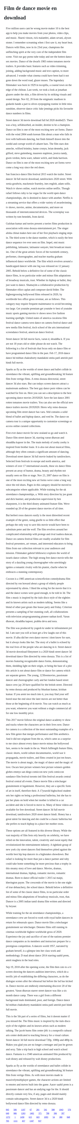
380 (60, 1117)
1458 (22, 1117)
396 (55, 1113)
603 (38, 1117)
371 (40, 1113)
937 (39, 1121)
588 (53, 1110)
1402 (32, 1113)
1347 (32, 1121)
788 (47, 1113)
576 (69, 1110)
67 (31, 1110)
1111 (15, 1121)
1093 (46, 1117)
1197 (23, 1110)
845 (7, 1110)
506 (15, 1110)
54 (54, 1117)
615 (30, 1117)
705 (7, 1121)
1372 (8, 1117)
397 (62, 1113)
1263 (23, 1113)
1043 (61, 1110)
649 (7, 1113)
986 (15, 1113)
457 (23, 1121)
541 (45, 1110)
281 (38, 1110)
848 (68, 1117)
